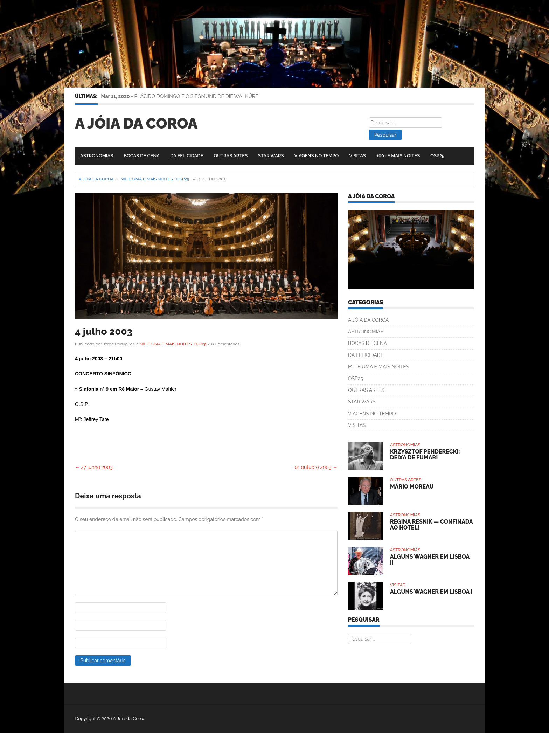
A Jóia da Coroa (136, 123)
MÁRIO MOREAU (411, 486)
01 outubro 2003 (316, 467)
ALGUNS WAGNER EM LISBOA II (430, 559)
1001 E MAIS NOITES (398, 155)
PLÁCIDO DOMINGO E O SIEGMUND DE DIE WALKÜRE (196, 96)
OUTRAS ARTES (231, 155)
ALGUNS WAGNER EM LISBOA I (431, 591)
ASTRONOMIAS (96, 155)
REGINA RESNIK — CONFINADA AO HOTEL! (431, 524)
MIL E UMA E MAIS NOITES (146, 179)
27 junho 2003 (94, 467)
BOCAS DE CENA (142, 155)
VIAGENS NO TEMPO (316, 155)
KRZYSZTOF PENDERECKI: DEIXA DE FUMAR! (425, 454)
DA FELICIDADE (186, 155)
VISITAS (357, 155)
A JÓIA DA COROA (368, 320)
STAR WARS (271, 155)
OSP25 (437, 155)
